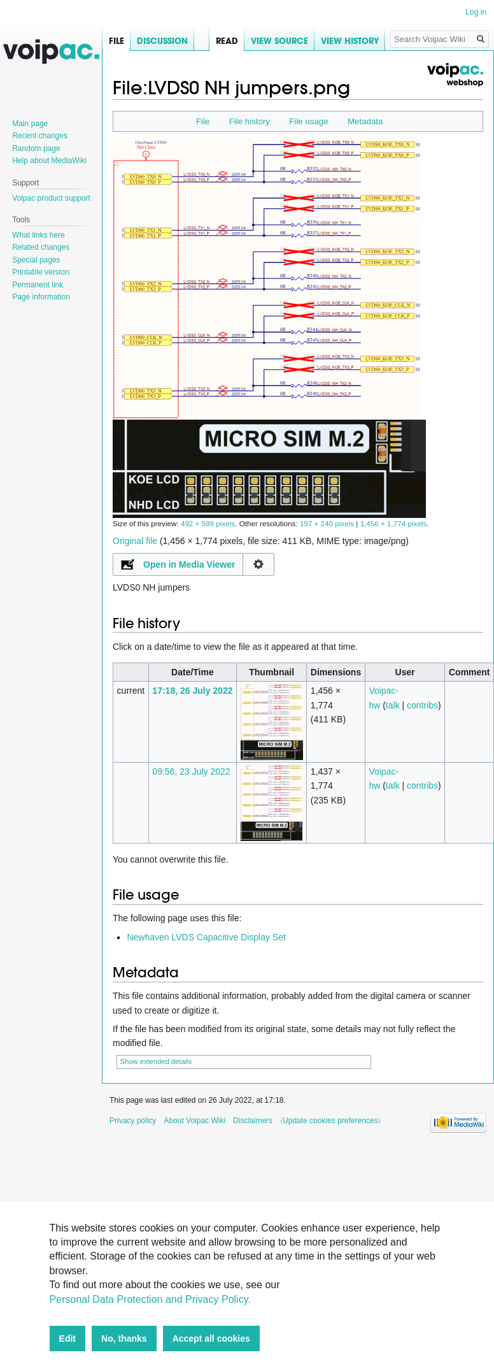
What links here (38, 235)
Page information (41, 296)
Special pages (36, 259)
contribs (422, 705)
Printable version (40, 272)
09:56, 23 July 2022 (191, 771)
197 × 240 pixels (327, 523)
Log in (475, 12)
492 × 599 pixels (208, 523)
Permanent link (37, 284)
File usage (308, 121)
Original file (135, 541)
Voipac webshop (454, 75)
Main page (30, 123)
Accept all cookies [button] (211, 1338)
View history (341, 41)
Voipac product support (51, 198)
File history (249, 121)
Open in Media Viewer (189, 564)
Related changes (40, 247)
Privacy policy (132, 1120)
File (202, 121)
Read (218, 41)
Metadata (365, 121)
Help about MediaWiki (49, 160)
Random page (36, 148)
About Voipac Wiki (194, 1120)
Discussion (162, 41)
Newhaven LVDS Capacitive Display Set (206, 937)
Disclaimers (252, 1120)
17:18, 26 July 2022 (192, 691)
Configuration (258, 564)
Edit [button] (67, 1338)
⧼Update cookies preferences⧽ (330, 1120)
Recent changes (39, 135)
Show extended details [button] (156, 1061)
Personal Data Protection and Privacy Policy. (150, 1299)
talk (393, 705)
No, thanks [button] (124, 1338)
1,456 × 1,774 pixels (393, 523)
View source (270, 41)
